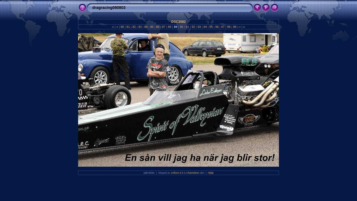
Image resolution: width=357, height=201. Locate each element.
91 (187, 26)
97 (222, 26)
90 (181, 26)
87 (163, 26)
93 (199, 26)
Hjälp (211, 172)
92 (193, 26)
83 (140, 26)
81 (128, 26)
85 (151, 26)
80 (122, 26)
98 (228, 26)
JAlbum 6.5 (177, 172)
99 (234, 26)
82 (134, 26)
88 (169, 26)
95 (211, 26)
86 (157, 26)
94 (205, 26)
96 (216, 26)
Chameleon (192, 172)
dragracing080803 (109, 7)
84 (145, 26)
